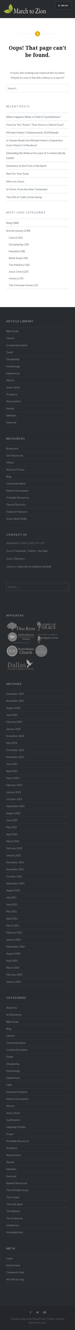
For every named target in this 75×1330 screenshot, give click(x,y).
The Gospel (12, 1197)
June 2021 (12, 904)
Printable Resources (17, 497)
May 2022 (11, 827)
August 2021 (13, 890)
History (13, 278)
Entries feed (13, 1265)
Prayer (10, 1134)
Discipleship (16, 244)
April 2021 (12, 918)
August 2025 (13, 707)
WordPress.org (15, 1279)
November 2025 (15, 700)
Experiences (13, 373)
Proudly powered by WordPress (27, 1318)
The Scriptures (14, 1218)
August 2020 (13, 953)
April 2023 (12, 771)
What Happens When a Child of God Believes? (33, 116)
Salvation (14, 251)
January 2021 (13, 939)
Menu (64, 5)
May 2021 (11, 911)
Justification (13, 1119)
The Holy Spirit (14, 1204)
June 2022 (12, 820)
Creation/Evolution (17, 345)
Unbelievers (12, 1225)
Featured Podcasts (16, 511)
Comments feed (15, 1272)
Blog (9, 222)
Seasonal (11, 422)
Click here (19, 558)
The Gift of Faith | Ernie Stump (24, 197)
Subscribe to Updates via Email (34, 566)
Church (13, 237)
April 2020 (12, 960)
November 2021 (15, 869)
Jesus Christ (16, 271)
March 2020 (12, 967)
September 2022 (15, 806)
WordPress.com (37, 1322)
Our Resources (14, 455)
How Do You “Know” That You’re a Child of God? (35, 124)
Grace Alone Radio (16, 518)
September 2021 (15, 883)
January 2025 (13, 728)
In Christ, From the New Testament (26, 189)
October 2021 (14, 876)
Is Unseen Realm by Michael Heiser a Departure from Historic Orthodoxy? (34, 143)
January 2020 (13, 981)
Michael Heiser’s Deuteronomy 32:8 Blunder (32, 132)
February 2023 (14, 785)
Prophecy (11, 394)
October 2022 (14, 799)
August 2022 (13, 813)
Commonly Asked (16, 483)
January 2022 (13, 855)
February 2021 (14, 932)
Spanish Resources (16, 1183)
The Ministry (16, 264)
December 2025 (15, 693)
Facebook (19, 550)
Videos (10, 462)
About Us (11, 1007)
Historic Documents (17, 490)
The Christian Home (21, 285)
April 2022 (12, 834)
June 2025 (12, 714)
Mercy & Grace (15, 181)
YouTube (43, 550)
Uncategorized (14, 1232)
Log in (9, 1258)
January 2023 (13, 792)
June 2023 (12, 763)
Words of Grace (15, 469)
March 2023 (12, 778)
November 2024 (15, 735)
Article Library (14, 230)
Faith (9, 1084)
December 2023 (15, 750)
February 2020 (14, 974)
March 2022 (12, 841)
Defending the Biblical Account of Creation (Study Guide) (35, 155)
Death (9, 352)
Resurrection (13, 401)
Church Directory (16, 504)
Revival (10, 408)
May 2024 (11, 742)
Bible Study (15, 258)
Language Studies (16, 1126)
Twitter (31, 550)
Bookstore (12, 448)
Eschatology (13, 366)
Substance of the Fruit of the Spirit (26, 165)
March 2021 (12, 925)
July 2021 (11, 897)
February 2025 (14, 721)
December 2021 (15, 862)
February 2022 (14, 848)
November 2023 (15, 757)
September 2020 (15, 946)
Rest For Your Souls (17, 173)
